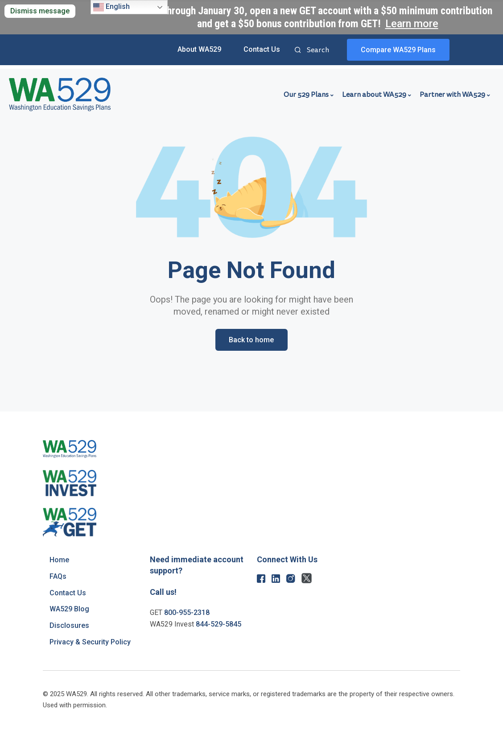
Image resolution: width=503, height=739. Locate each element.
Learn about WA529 (374, 95)
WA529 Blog (69, 609)
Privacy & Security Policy (90, 642)
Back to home (251, 340)
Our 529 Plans (306, 95)
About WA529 (199, 49)
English (111, 7)
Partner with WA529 (452, 95)
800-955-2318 (187, 612)
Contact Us (261, 49)
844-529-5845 (218, 624)
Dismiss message (40, 11)
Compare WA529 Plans (398, 50)
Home (59, 560)
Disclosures (69, 625)
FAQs (57, 576)
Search (298, 51)
